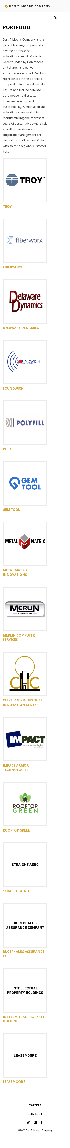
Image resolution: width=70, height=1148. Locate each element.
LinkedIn (35, 1122)
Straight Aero (16, 891)
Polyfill (10, 449)
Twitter (28, 1122)
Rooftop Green (17, 830)
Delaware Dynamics (21, 328)
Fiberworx (12, 267)
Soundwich (13, 388)
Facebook (41, 1122)
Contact (35, 1114)
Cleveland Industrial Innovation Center (23, 702)
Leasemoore (14, 1082)
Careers (35, 1105)
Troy (7, 206)
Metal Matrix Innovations (15, 572)
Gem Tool (11, 509)
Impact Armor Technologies (16, 767)
